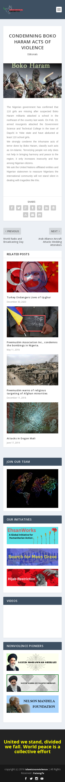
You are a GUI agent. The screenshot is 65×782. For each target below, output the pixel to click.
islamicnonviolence (36, 769)
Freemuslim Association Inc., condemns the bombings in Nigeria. (32, 344)
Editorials (32, 54)
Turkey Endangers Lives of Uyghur (29, 297)
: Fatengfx (38, 773)
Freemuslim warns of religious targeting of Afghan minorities (27, 392)
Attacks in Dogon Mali (21, 438)
